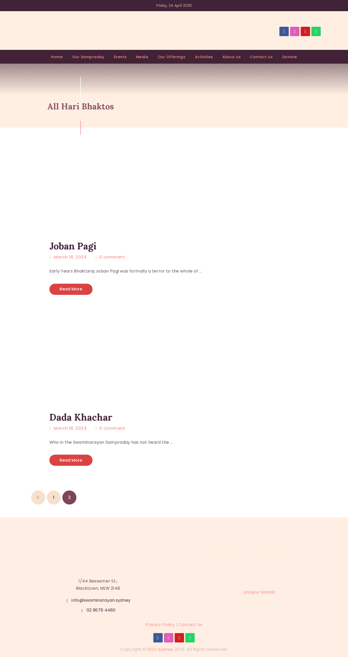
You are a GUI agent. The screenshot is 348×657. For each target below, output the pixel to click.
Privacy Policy (160, 625)
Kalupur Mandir (259, 592)
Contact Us (190, 625)
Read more (71, 289)
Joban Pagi (72, 246)
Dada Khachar (81, 417)
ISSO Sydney (160, 649)
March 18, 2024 (70, 257)
